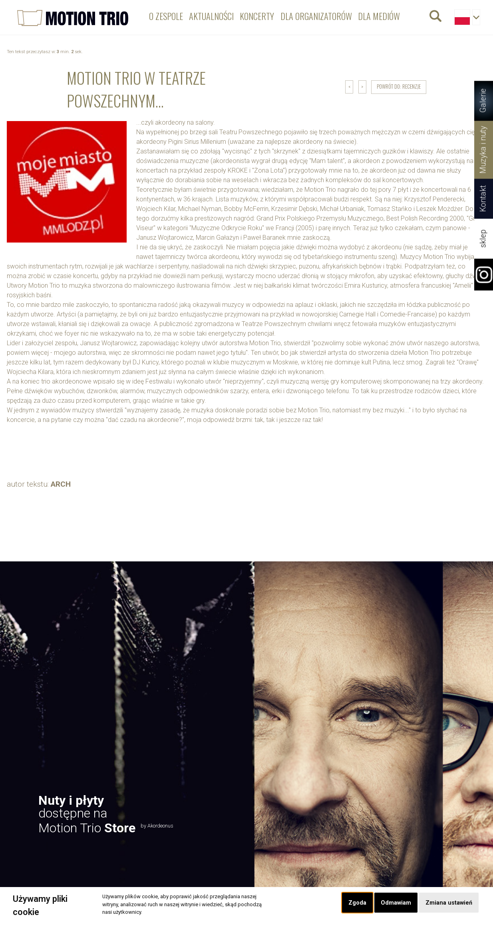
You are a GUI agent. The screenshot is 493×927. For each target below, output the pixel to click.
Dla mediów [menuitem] (379, 15)
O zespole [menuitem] (166, 15)
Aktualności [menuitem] (211, 15)
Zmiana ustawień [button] (448, 902)
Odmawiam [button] (396, 902)
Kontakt (483, 198)
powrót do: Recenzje (399, 86)
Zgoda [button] (357, 902)
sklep (483, 238)
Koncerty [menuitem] (257, 15)
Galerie (483, 101)
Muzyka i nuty (483, 149)
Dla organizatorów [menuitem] (316, 15)
